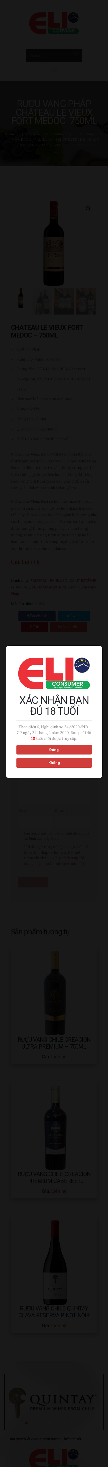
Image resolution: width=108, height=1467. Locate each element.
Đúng (53, 750)
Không (53, 763)
